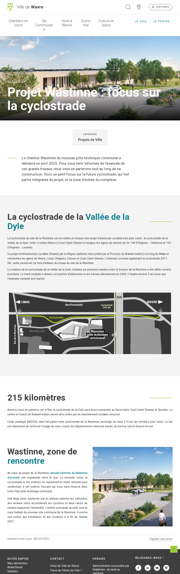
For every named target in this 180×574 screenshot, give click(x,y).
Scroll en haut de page (173, 549)
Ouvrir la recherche (128, 7)
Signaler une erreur (161, 538)
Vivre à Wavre (67, 23)
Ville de (30, 7)
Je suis (141, 21)
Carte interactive (138, 7)
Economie (86, 23)
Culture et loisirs (106, 23)
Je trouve (161, 21)
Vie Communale (44, 25)
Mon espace (162, 7)
